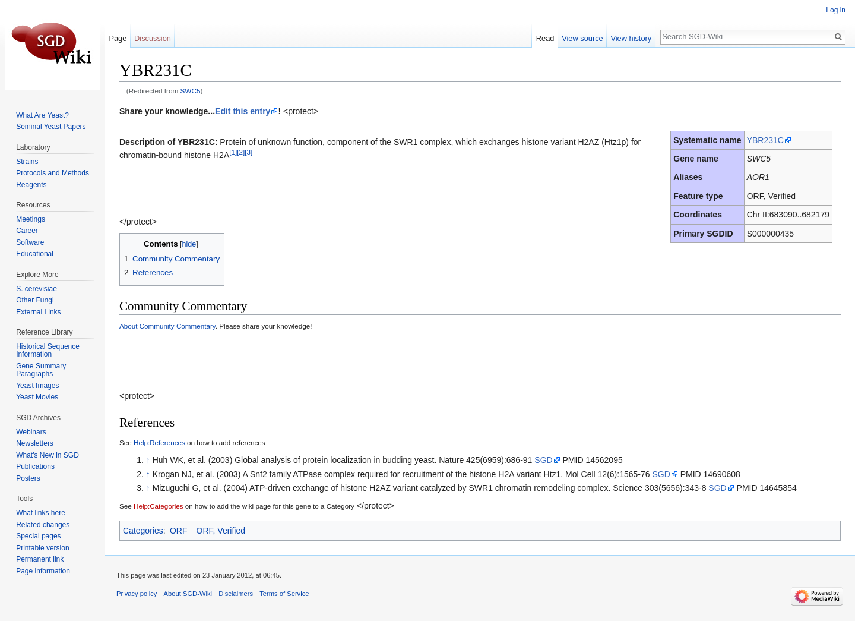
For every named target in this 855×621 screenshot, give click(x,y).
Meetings (30, 219)
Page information (43, 571)
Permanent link (40, 559)
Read (545, 38)
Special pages (38, 536)
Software (30, 242)
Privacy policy (136, 593)
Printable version (42, 548)
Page (117, 38)
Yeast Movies (37, 397)
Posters (28, 478)
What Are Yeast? (42, 115)
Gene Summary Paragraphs (41, 370)
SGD (543, 460)
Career (27, 230)
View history (630, 38)
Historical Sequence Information (48, 350)
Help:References (159, 442)
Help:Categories (158, 506)
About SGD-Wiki (188, 593)
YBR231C (765, 140)
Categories (143, 530)
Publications (35, 466)
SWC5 (190, 90)
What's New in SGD (47, 455)
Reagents (31, 185)
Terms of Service (284, 593)
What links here (40, 513)
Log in (836, 10)
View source (582, 38)
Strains (27, 161)
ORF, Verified (221, 530)
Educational (34, 254)
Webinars (31, 432)
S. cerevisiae (36, 289)
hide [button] (189, 244)
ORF (179, 530)
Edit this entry (242, 111)
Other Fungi (34, 300)
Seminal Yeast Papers (51, 126)
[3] (248, 152)
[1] (233, 152)
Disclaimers (235, 593)
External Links (38, 312)
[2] (241, 152)
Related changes (42, 525)
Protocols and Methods (52, 173)
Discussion (152, 38)
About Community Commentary (167, 326)
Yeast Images (37, 386)
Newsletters (34, 443)
